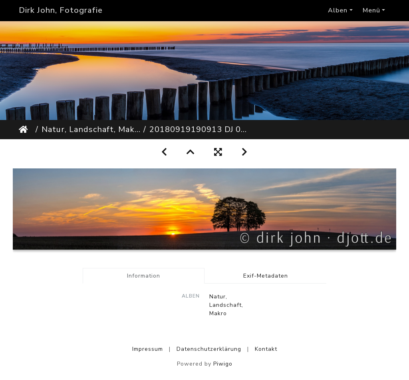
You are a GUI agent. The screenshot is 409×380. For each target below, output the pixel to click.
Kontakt (266, 349)
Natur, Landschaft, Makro (91, 129)
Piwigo (222, 364)
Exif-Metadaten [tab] (265, 276)
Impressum (147, 349)
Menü (371, 10)
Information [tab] (143, 276)
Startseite (25, 130)
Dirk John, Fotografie (61, 10)
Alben (337, 10)
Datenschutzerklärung (209, 349)
